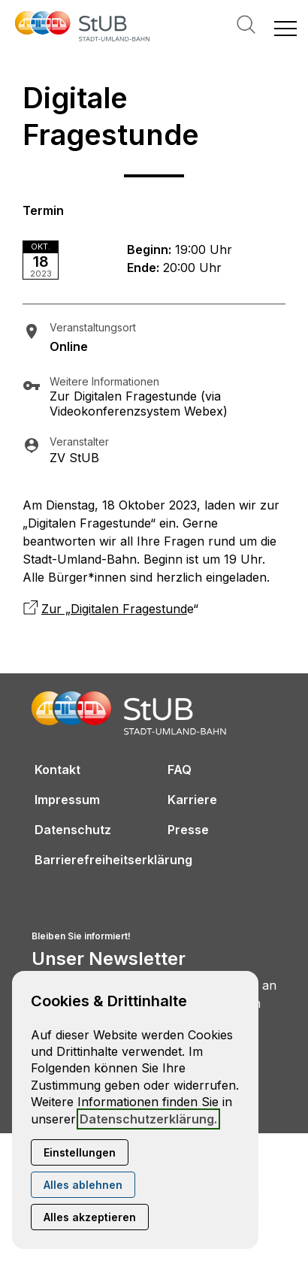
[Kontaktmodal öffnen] (12, 12)
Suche (246, 24)
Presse (188, 829)
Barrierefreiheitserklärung (113, 859)
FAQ (180, 769)
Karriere (192, 799)
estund (168, 608)
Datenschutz (73, 829)
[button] (285, 28)
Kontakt (57, 769)
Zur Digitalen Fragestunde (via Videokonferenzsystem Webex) (139, 404)
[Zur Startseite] (82, 28)
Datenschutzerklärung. (148, 1118)
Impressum (67, 799)
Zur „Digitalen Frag (95, 608)
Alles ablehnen (83, 1184)
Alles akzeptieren (90, 1217)
